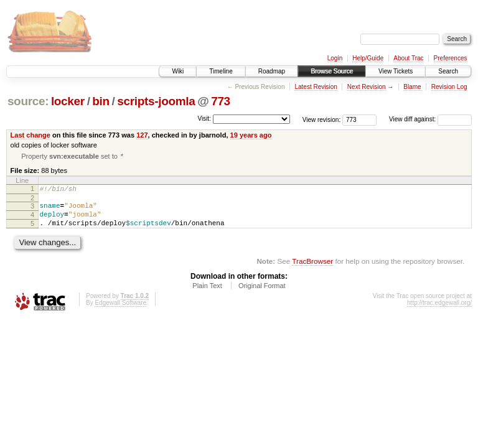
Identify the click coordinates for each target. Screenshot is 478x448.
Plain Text (207, 294)
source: (28, 101)
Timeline (220, 71)
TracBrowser (312, 270)
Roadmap (271, 71)
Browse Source (332, 71)
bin (100, 101)
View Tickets (395, 71)
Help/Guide (367, 58)
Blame (412, 86)
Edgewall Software (120, 311)
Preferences (450, 58)
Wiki (178, 71)
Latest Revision (315, 86)
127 (142, 135)
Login (334, 58)
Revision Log (449, 86)
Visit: (204, 118)
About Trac (408, 58)
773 (220, 101)
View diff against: (430, 119)
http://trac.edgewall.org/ (439, 311)
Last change (30, 135)
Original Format (262, 294)
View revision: (321, 119)
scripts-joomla (156, 101)
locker (68, 101)
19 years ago (251, 135)
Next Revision (366, 86)
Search (448, 71)
